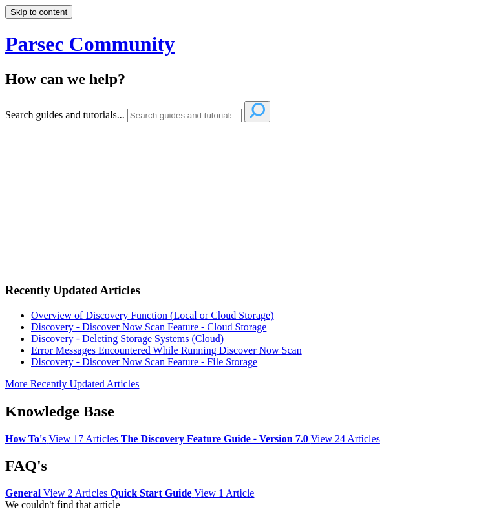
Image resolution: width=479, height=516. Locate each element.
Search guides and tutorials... (65, 114)
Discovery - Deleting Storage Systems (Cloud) (127, 338)
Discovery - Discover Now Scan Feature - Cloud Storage (148, 326)
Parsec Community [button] (90, 44)
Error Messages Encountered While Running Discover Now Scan (166, 350)
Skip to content (38, 12)
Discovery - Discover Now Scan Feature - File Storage (144, 361)
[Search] (184, 115)
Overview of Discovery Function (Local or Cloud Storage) (152, 315)
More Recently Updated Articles (72, 383)
